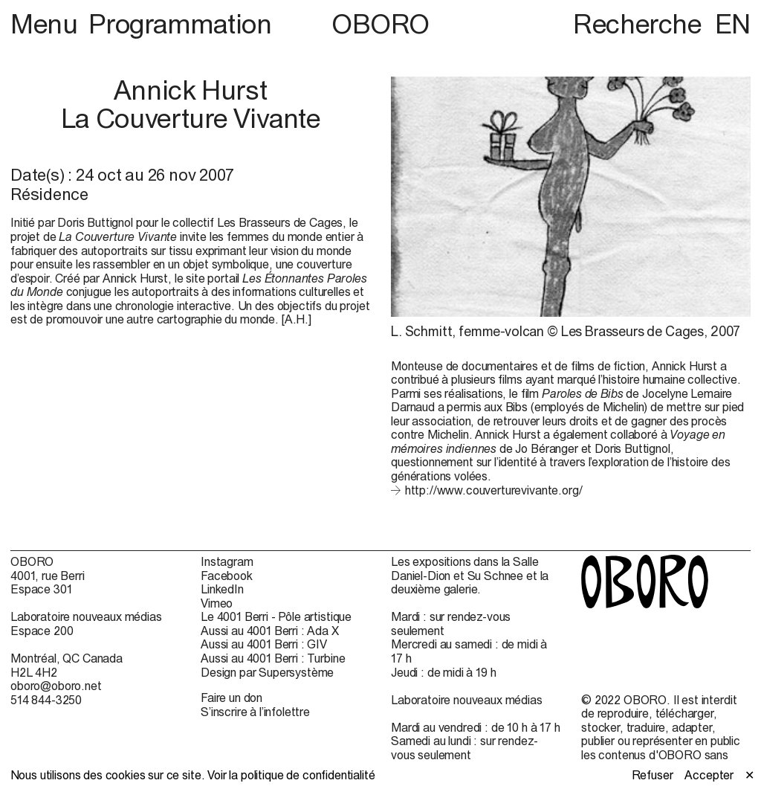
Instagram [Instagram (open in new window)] (227, 561)
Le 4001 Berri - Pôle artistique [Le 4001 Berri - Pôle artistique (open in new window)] (276, 616)
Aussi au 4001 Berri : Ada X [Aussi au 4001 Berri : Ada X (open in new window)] (270, 630)
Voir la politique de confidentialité (291, 775)
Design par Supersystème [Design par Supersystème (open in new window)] (267, 672)
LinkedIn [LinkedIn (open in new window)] (222, 589)
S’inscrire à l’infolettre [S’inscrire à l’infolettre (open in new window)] (255, 711)
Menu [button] (46, 23)
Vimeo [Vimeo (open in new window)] (217, 603)
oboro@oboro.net (56, 685)
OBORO (380, 24)
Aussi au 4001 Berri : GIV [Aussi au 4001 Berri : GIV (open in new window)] (264, 644)
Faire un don (231, 697)
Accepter (709, 775)
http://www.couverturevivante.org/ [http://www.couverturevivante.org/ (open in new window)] (494, 490)
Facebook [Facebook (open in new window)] (227, 575)
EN (733, 23)
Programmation (179, 23)
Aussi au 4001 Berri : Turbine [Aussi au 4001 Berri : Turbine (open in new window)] (273, 658)
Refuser (652, 775)
